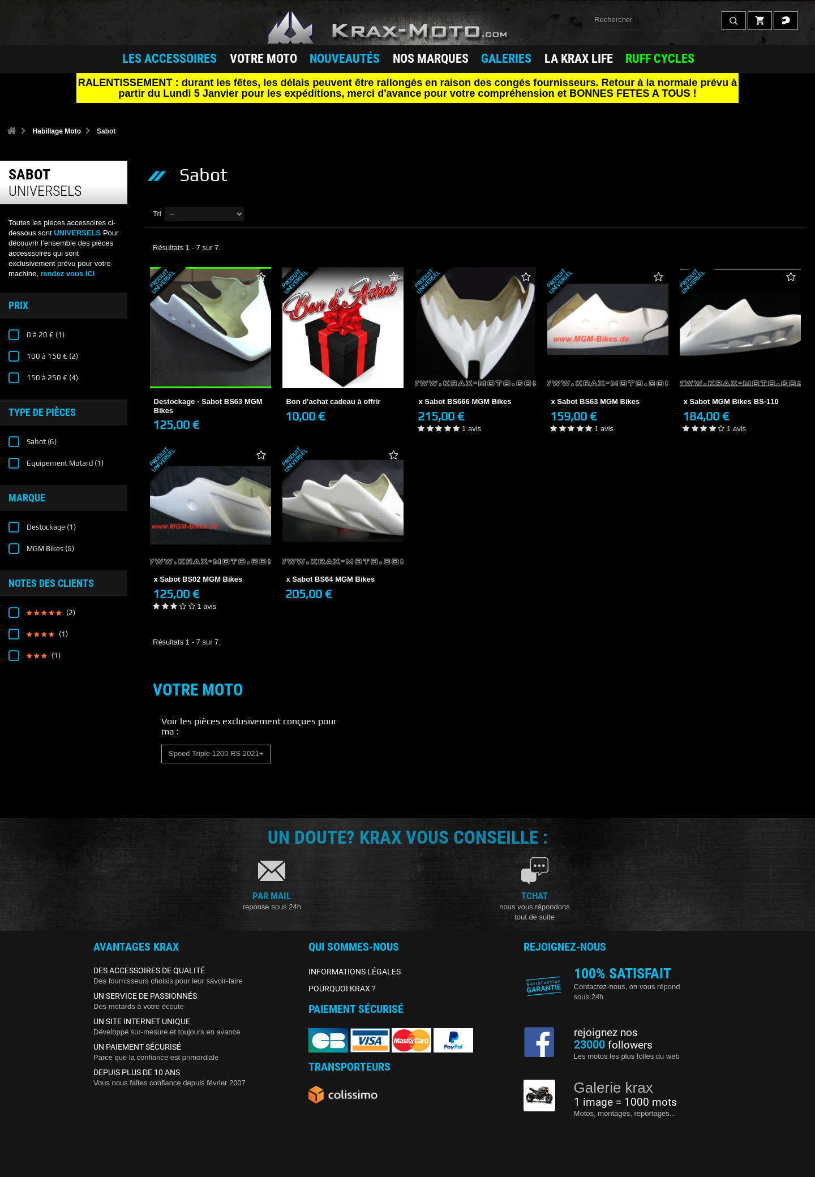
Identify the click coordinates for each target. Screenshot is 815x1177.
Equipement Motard (64, 463)
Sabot (41, 441)
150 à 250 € (51, 377)
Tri (157, 213)
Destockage (50, 527)
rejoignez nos (606, 1032)
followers (613, 1045)
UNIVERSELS (77, 233)
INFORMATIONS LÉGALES (354, 971)
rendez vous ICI (67, 273)
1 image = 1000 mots (625, 1102)
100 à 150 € (51, 356)
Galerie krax (613, 1087)
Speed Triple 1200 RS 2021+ (216, 753)
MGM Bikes (49, 548)
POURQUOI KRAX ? (342, 988)
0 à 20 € (45, 334)
